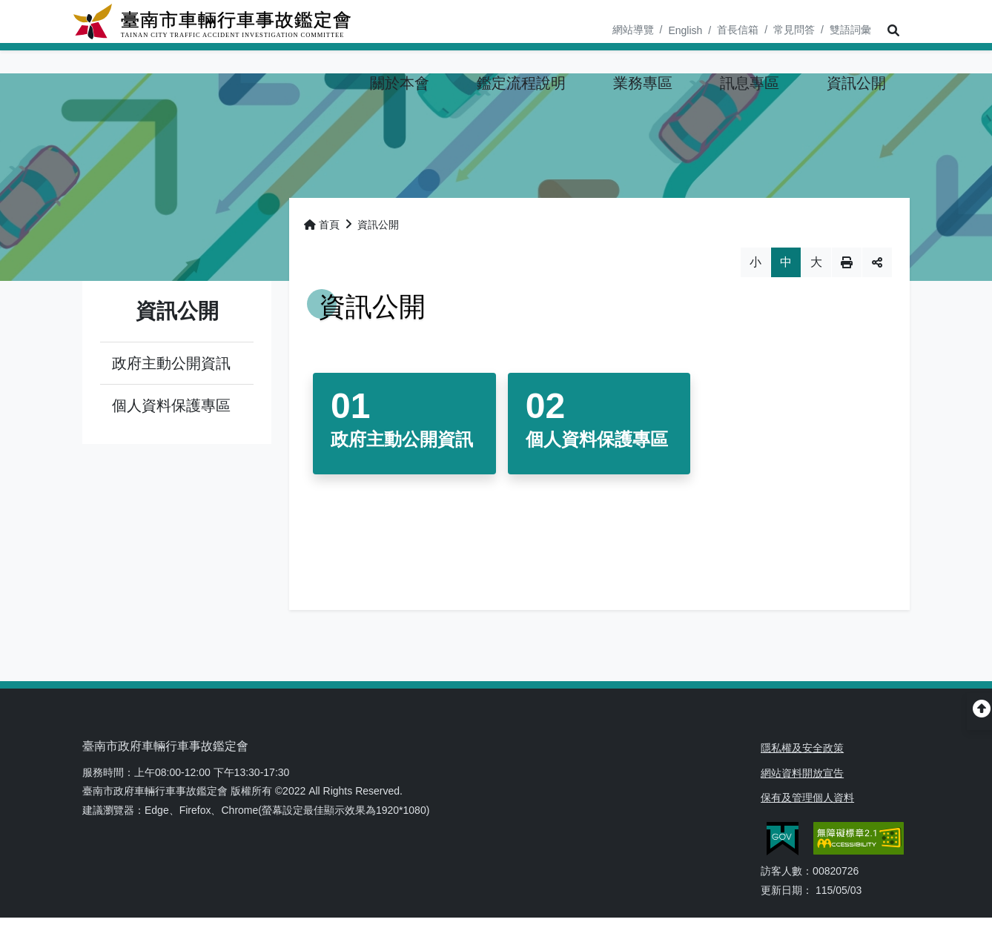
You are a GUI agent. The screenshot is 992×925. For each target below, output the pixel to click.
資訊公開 (378, 227)
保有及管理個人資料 (807, 800)
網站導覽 (633, 30)
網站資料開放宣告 (802, 775)
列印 (847, 265)
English (685, 30)
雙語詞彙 (850, 30)
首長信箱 (737, 30)
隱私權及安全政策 (802, 751)
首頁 (322, 227)
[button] (890, 31)
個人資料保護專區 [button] (171, 408)
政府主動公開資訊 (402, 442)
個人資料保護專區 (597, 442)
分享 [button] (877, 265)
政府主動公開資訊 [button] (171, 366)
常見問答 (794, 30)
